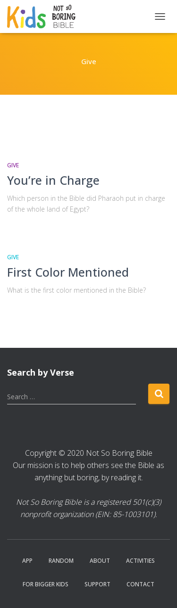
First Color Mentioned (68, 272)
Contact (140, 584)
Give (13, 165)
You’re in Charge (53, 180)
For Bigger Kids (45, 584)
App (27, 561)
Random (61, 561)
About (100, 561)
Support (97, 584)
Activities (140, 561)
